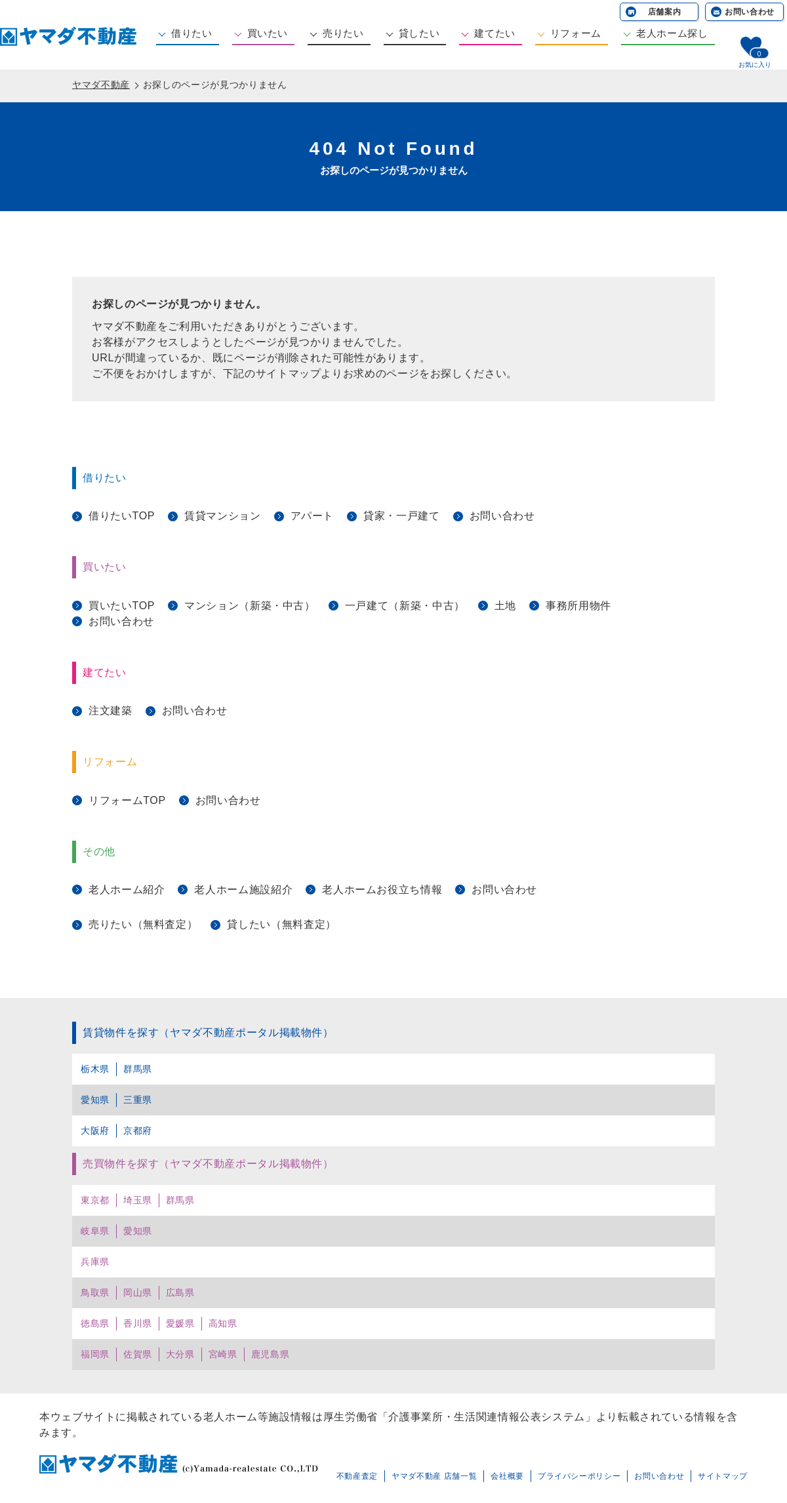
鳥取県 (95, 1292)
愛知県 (95, 1099)
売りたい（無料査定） (143, 924)
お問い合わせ (750, 11)
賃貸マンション (222, 515)
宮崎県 (223, 1354)
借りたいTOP (122, 515)
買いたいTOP (122, 605)
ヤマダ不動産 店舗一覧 (434, 1476)
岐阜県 (95, 1231)
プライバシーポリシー (579, 1476)
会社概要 (507, 1476)
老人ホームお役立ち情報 (382, 889)
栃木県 (95, 1069)
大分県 (180, 1354)
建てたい (494, 33)
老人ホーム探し (672, 33)
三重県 (137, 1099)
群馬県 (137, 1069)
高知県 (223, 1323)
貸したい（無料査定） (281, 924)
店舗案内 (664, 11)
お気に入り (754, 64)
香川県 (137, 1323)
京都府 (137, 1130)
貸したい (419, 33)
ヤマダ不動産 (101, 84)
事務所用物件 (578, 605)
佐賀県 (137, 1354)
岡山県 (137, 1292)
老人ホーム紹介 (127, 889)
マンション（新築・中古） (249, 605)
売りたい (343, 33)
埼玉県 (137, 1200)
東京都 (95, 1200)
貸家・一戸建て (401, 515)
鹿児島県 (270, 1354)
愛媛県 (180, 1323)
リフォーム (575, 33)
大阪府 (95, 1130)
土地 (505, 605)
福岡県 (95, 1354)
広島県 (180, 1292)
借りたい (191, 33)
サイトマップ (723, 1476)
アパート (312, 515)
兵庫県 (95, 1261)
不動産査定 (357, 1476)
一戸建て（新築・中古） (405, 605)
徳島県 (95, 1323)
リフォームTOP (127, 800)
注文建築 (110, 710)
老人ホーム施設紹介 (243, 889)
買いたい (268, 33)
